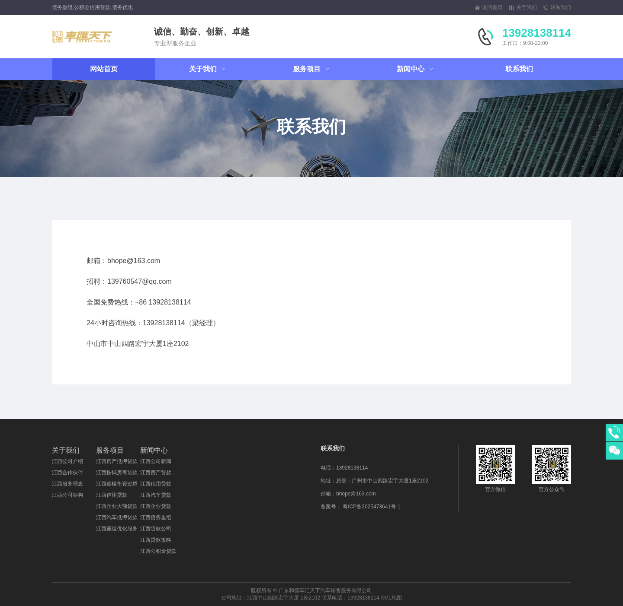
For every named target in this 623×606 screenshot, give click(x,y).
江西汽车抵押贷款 (117, 517)
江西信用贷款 (111, 495)
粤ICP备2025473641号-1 (371, 507)
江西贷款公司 (155, 529)
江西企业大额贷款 (117, 506)
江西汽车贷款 (155, 495)
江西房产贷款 (155, 473)
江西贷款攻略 (155, 540)
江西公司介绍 (67, 461)
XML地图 (391, 598)
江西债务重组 (155, 517)
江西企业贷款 (155, 506)
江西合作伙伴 (67, 473)
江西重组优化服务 (117, 529)
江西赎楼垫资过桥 (117, 484)
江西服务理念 (67, 484)
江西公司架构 (67, 495)
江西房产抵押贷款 (117, 461)
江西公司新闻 (155, 461)
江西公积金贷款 (158, 551)
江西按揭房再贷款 (117, 473)
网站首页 (104, 69)
